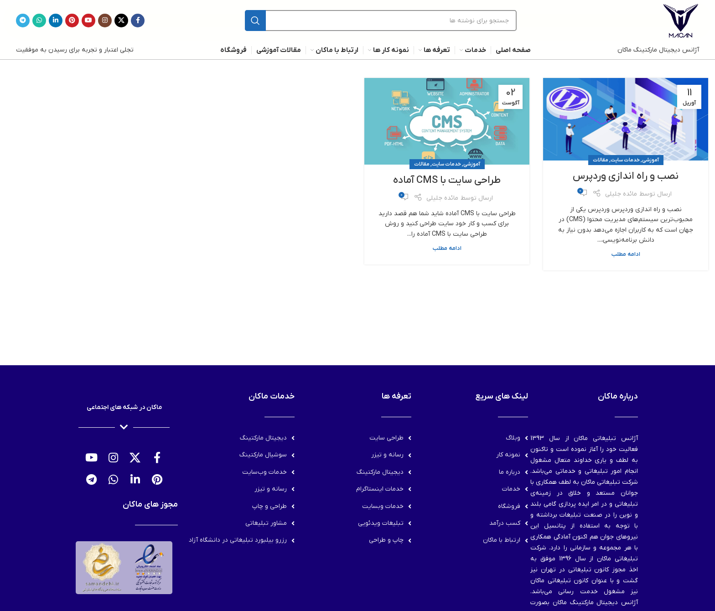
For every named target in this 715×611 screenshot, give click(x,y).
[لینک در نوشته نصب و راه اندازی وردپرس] (625, 119)
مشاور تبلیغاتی (266, 523)
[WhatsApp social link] (39, 20)
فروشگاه (509, 506)
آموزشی (650, 160)
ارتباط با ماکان (501, 540)
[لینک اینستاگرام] (105, 20)
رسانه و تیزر (387, 454)
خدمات (511, 489)
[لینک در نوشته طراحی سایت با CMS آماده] (446, 121)
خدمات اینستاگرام (380, 489)
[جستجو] (381, 20)
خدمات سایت (625, 160)
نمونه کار (508, 454)
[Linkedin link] (55, 20)
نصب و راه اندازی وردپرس (626, 176)
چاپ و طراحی (386, 540)
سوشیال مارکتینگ (263, 454)
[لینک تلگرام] (23, 20)
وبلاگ (513, 438)
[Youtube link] (88, 20)
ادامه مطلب (625, 254)
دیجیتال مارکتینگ (380, 472)
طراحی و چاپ (269, 506)
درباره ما (509, 472)
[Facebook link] (138, 20)
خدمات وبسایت (383, 506)
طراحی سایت (386, 438)
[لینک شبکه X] (121, 20)
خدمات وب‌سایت (264, 472)
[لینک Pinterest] (72, 20)
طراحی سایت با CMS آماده (447, 180)
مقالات (600, 160)
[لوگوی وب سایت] (681, 20)
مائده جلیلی (621, 194)
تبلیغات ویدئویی (381, 523)
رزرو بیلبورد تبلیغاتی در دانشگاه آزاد (238, 540)
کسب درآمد (504, 523)
